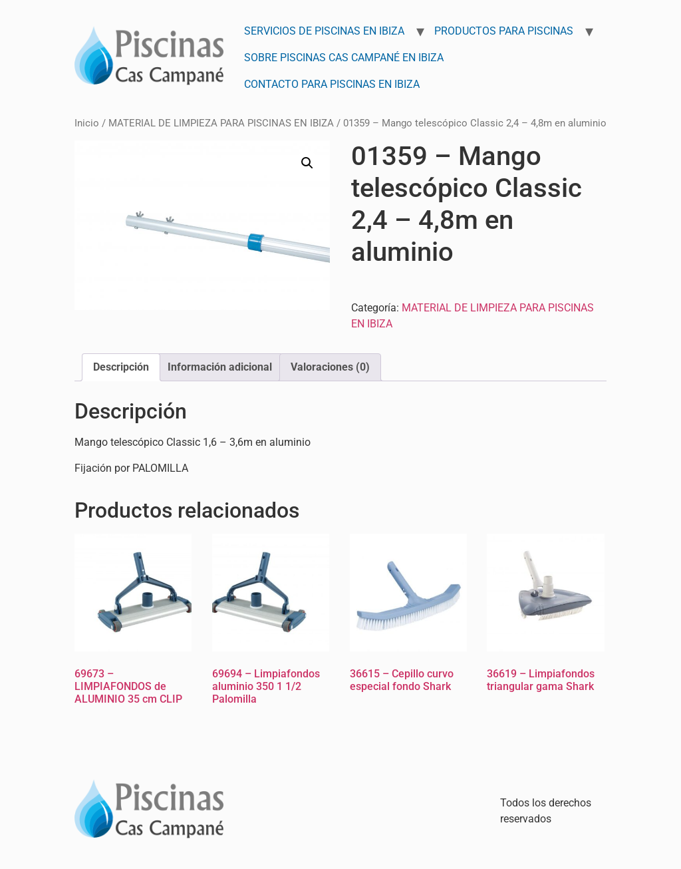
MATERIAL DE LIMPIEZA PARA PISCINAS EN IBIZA (221, 123)
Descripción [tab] (121, 367)
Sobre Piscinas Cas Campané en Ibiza (344, 57)
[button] (307, 163)
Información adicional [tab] (220, 367)
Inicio (86, 123)
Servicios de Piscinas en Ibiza (324, 31)
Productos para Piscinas (503, 31)
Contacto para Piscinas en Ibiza (332, 84)
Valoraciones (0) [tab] (330, 367)
